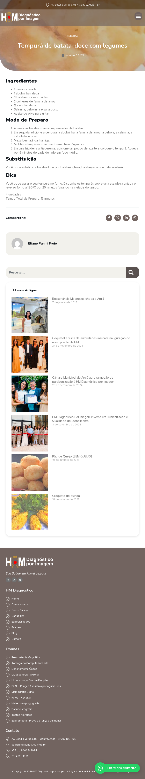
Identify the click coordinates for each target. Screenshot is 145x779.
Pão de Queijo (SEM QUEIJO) (72, 456)
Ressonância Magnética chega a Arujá (78, 298)
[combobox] (66, 272)
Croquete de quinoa (66, 496)
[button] (138, 16)
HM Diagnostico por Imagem (49, 771)
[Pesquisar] (132, 272)
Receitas (72, 36)
